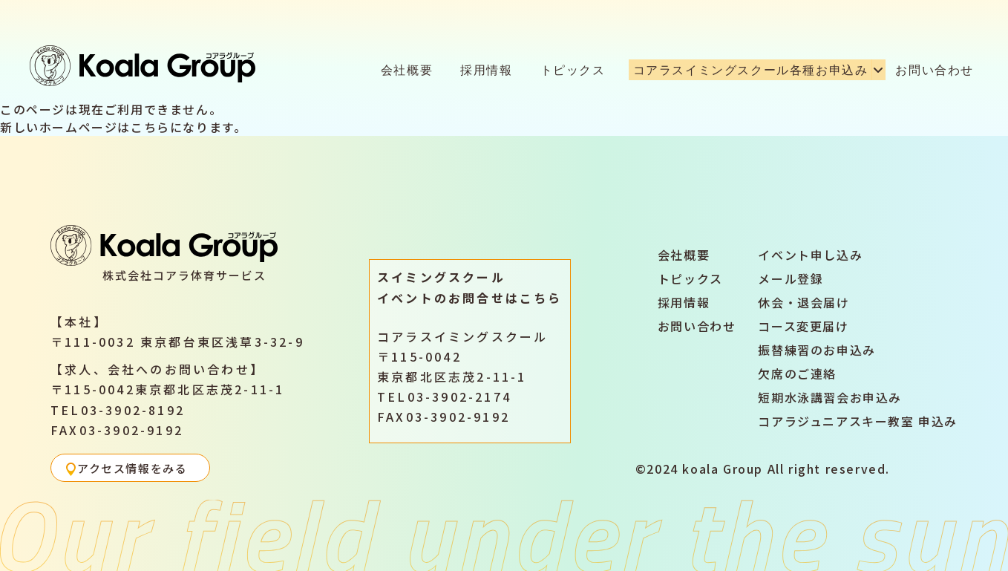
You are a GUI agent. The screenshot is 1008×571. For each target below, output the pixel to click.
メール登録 (790, 278)
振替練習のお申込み (816, 350)
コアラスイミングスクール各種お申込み (750, 69)
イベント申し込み (810, 255)
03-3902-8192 (133, 410)
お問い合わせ (934, 69)
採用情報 (486, 69)
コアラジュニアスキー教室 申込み (858, 421)
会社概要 (407, 69)
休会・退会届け (803, 302)
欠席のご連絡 (797, 373)
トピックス (573, 69)
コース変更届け (803, 326)
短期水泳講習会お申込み (830, 397)
